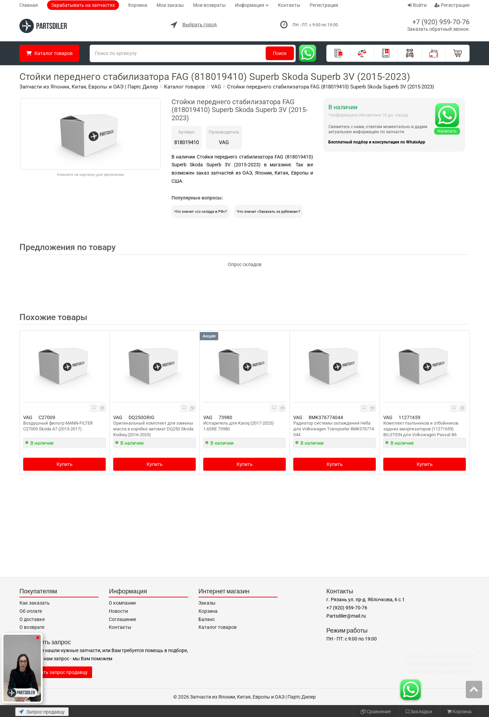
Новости (118, 611)
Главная (28, 5)
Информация (249, 5)
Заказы (207, 603)
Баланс (206, 619)
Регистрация (324, 5)
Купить (65, 464)
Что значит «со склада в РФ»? (200, 211)
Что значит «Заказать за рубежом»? (268, 211)
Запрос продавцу (42, 712)
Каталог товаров (217, 627)
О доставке (32, 619)
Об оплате (30, 611)
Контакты (289, 5)
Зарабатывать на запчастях (83, 5)
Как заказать (34, 603)
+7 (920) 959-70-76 (441, 21)
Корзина (137, 5)
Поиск (280, 53)
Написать (447, 131)
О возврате (31, 627)
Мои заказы (170, 5)
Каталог (49, 53)
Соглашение (122, 619)
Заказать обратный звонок (438, 29)
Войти (417, 5)
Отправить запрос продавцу (56, 672)
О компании (122, 603)
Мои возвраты (209, 5)
